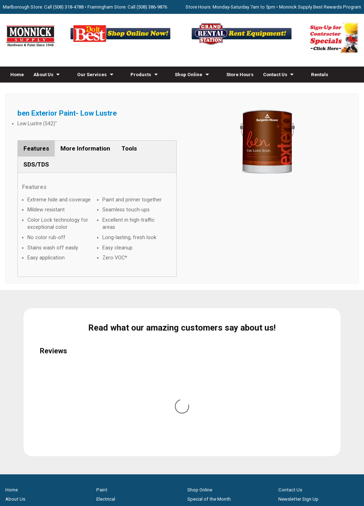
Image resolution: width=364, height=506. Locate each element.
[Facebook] (174, 438)
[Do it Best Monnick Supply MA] (182, 462)
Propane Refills (21, 379)
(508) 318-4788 (68, 7)
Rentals (319, 74)
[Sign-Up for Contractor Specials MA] (334, 51)
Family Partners (294, 361)
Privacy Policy (182, 487)
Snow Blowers (111, 407)
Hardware (106, 361)
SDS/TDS (36, 164)
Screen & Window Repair (30, 370)
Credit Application (206, 388)
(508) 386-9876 (151, 7)
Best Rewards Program (211, 379)
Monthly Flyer (201, 361)
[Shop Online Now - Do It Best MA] (121, 44)
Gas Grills (106, 417)
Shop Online (188, 74)
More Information (85, 148)
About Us (43, 74)
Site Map (287, 388)
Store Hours (239, 74)
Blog (58, 90)
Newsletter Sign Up (298, 351)
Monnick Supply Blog (300, 379)
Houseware (108, 370)
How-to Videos (26, 90)
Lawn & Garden (112, 379)
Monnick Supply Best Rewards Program (320, 7)
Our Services (92, 74)
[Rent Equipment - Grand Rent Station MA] (242, 44)
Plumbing (106, 388)
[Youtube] (189, 438)
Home (17, 74)
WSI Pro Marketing (272, 475)
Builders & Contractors (302, 370)
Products (140, 74)
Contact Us (275, 74)
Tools (129, 148)
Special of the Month (209, 351)
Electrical (105, 351)
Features (36, 148)
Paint (101, 342)
